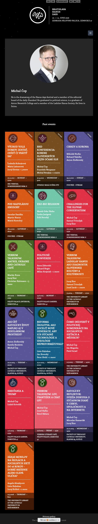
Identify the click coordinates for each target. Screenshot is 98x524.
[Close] (58, 519)
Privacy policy (49, 517)
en (48, 1)
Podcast (62, 1)
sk (53, 1)
